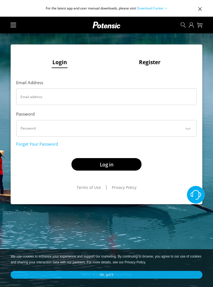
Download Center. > (152, 8)
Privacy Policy (124, 187)
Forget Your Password (37, 144)
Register (150, 62)
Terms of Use (89, 187)
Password (25, 114)
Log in (106, 164)
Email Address (29, 82)
